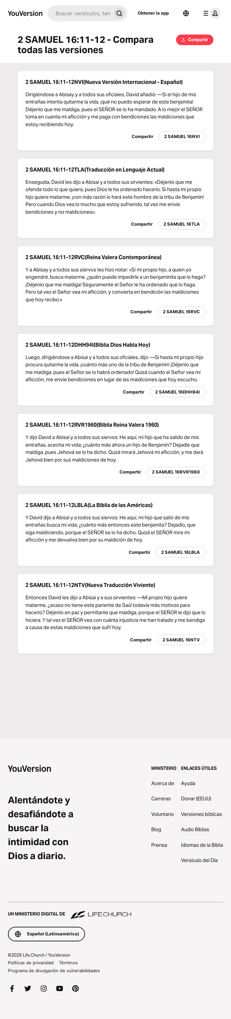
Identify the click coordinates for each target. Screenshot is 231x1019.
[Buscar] (79, 13)
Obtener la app (153, 13)
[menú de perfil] (210, 13)
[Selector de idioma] (186, 13)
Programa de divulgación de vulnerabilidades (54, 970)
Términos (68, 962)
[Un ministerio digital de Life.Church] (115, 911)
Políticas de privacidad (31, 962)
